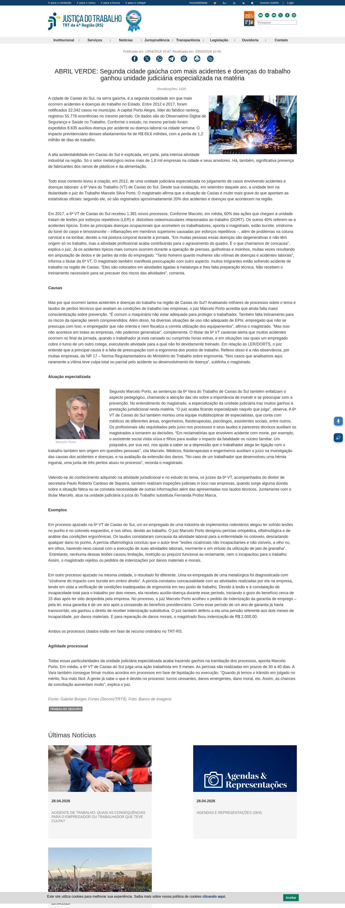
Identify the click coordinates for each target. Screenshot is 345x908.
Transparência (190, 40)
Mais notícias (175, 848)
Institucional (66, 40)
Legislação (222, 40)
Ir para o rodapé (135, 2)
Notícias (130, 40)
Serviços (99, 40)
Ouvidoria (254, 40)
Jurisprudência (158, 40)
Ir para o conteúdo (60, 2)
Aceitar (291, 897)
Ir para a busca (110, 2)
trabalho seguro (65, 709)
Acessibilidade (198, 2)
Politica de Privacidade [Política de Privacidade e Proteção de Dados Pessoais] (165, 905)
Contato (286, 40)
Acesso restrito (269, 2)
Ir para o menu (86, 2)
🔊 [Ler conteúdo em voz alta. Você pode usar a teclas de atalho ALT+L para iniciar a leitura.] (338, 437)
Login (290, 2)
